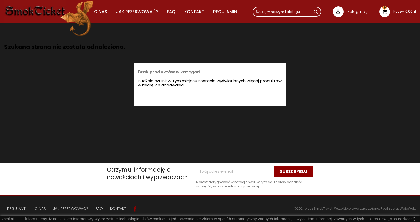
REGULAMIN (225, 12)
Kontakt (194, 12)
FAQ (171, 12)
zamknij (8, 219)
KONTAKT (118, 208)
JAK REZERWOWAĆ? (137, 12)
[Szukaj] (287, 12)
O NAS (100, 12)
